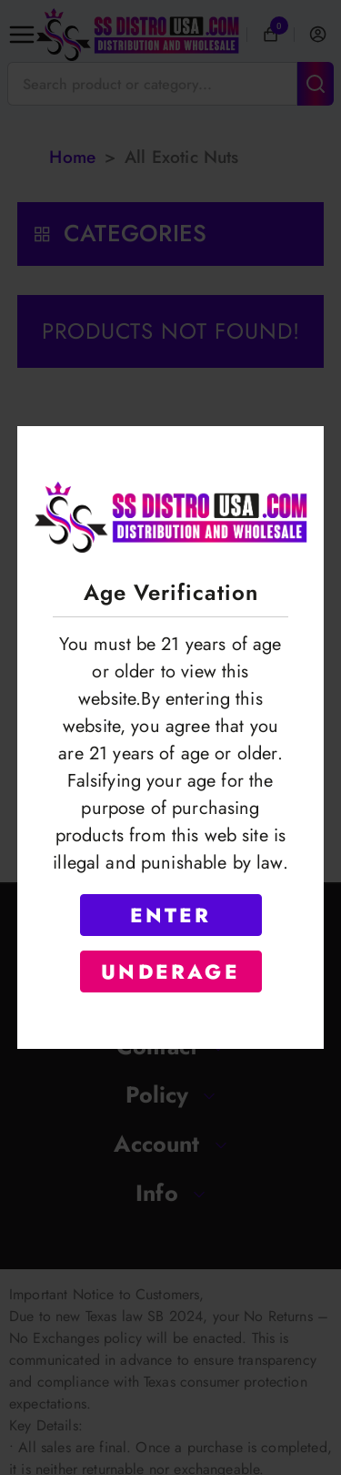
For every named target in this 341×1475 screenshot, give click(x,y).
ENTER (171, 915)
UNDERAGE (170, 971)
